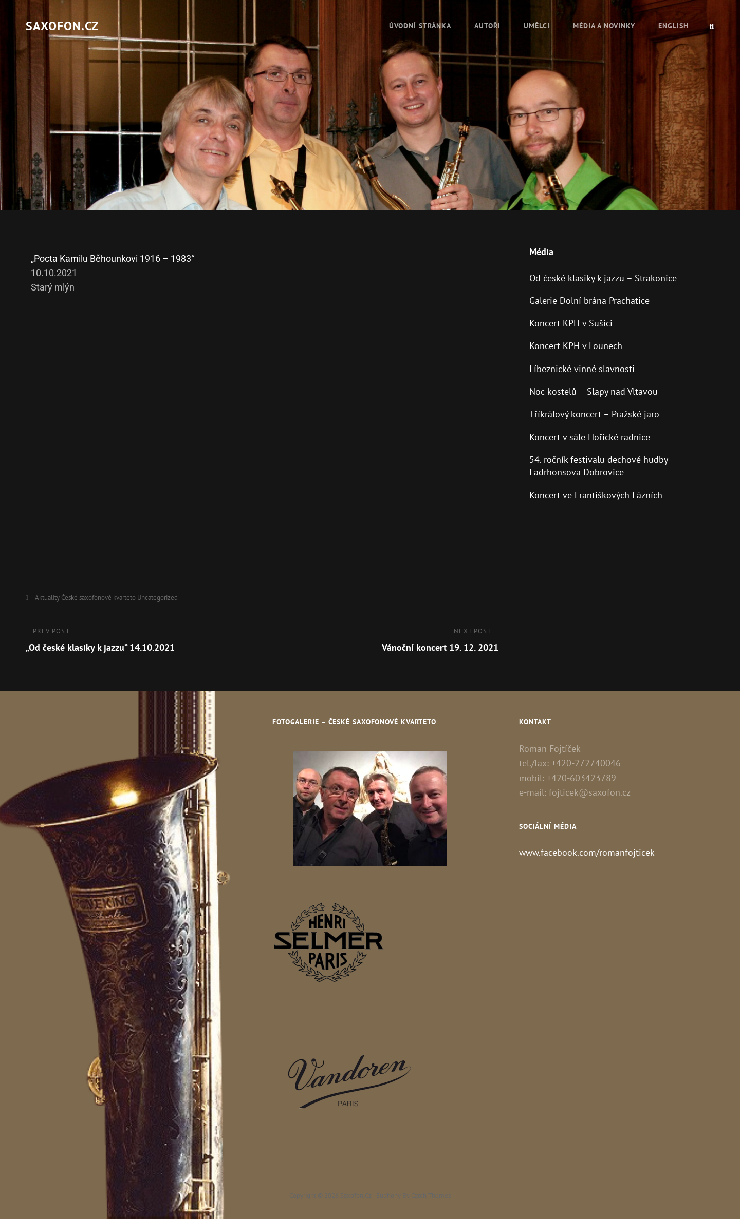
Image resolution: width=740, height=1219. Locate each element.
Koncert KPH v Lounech (575, 346)
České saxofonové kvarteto (98, 597)
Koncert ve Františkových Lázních (595, 495)
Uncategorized (157, 597)
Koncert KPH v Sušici (571, 323)
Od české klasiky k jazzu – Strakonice (603, 278)
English (673, 25)
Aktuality (47, 597)
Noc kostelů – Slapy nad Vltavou (593, 391)
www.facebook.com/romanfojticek (587, 852)
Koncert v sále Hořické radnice (589, 437)
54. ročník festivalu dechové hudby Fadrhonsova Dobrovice (598, 466)
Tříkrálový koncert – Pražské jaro (594, 414)
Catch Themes (431, 1195)
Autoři (487, 25)
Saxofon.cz (62, 26)
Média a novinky (604, 25)
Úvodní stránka (420, 25)
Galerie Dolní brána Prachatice (589, 300)
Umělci (537, 25)
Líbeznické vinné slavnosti (582, 369)
